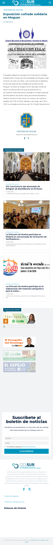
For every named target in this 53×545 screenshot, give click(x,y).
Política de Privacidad (37, 540)
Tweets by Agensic (11, 496)
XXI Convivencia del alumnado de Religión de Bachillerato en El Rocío (24, 187)
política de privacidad (28, 447)
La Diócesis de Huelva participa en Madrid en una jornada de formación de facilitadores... (26, 236)
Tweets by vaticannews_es (14, 502)
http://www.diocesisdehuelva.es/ (26, 134)
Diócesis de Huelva (13, 10)
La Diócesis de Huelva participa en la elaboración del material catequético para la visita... (25, 288)
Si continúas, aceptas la (19, 447)
